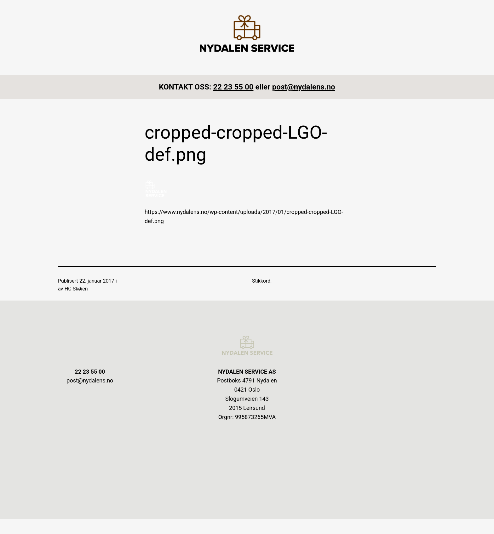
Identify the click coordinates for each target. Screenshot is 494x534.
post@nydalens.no (303, 87)
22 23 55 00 (233, 87)
